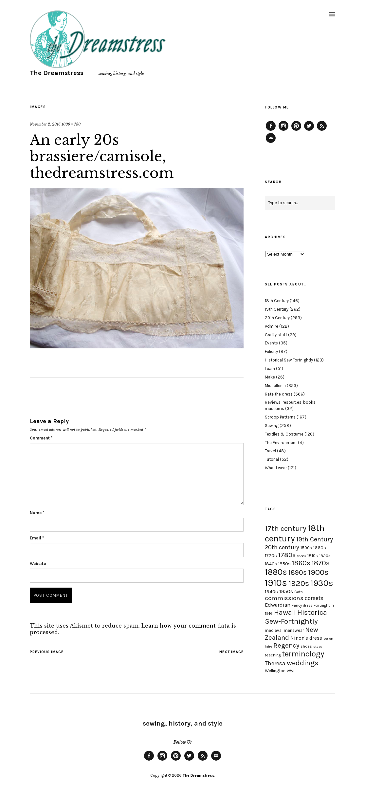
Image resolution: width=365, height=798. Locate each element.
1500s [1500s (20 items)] (306, 547)
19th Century (276, 309)
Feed (322, 130)
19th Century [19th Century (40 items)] (314, 539)
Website (38, 563)
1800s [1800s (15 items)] (301, 556)
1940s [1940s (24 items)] (271, 591)
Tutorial (272, 459)
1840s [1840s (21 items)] (271, 563)
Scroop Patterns (280, 417)
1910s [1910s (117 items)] (276, 582)
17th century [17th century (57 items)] (285, 528)
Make (270, 377)
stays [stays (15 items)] (317, 646)
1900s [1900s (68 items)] (318, 572)
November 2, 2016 (45, 124)
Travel (270, 450)
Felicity (271, 351)
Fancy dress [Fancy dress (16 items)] (302, 605)
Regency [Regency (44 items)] (286, 645)
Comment (41, 438)
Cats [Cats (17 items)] (298, 592)
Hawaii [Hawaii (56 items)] (285, 612)
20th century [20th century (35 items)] (282, 547)
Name (37, 512)
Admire (271, 326)
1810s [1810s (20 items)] (312, 555)
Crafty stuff (276, 334)
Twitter (309, 130)
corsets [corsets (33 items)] (314, 598)
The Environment (281, 442)
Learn (270, 368)
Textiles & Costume (284, 434)
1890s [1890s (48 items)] (297, 572)
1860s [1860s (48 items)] (301, 563)
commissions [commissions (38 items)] (284, 598)
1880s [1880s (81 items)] (276, 572)
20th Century (277, 317)
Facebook (271, 130)
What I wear (276, 467)
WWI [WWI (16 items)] (290, 671)
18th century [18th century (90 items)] (294, 533)
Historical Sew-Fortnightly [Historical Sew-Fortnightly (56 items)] (297, 617)
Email (37, 537)
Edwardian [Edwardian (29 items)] (277, 605)
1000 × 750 (71, 124)
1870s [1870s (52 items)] (321, 563)
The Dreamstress (56, 73)
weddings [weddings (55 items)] (302, 662)
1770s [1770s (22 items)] (271, 555)
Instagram (283, 130)
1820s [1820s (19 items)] (325, 555)
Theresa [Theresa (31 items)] (275, 663)
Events (271, 343)
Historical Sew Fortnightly (289, 360)
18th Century (277, 300)
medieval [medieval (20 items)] (274, 630)
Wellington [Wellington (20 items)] (275, 670)
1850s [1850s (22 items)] (284, 564)
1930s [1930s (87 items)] (321, 583)
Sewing (272, 425)
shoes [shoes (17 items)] (306, 646)
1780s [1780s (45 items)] (287, 555)
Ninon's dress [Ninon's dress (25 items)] (306, 638)
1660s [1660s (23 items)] (319, 548)
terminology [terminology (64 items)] (303, 653)
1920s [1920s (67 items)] (298, 583)
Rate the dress (279, 394)
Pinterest (296, 130)
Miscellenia (275, 385)
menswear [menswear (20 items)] (294, 630)
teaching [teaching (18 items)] (273, 655)
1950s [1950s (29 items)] (286, 591)
